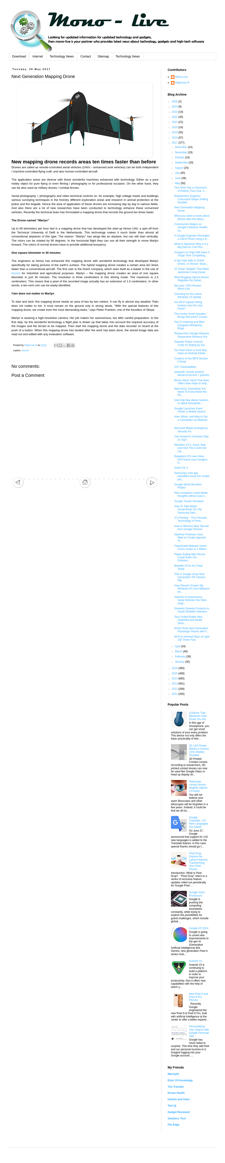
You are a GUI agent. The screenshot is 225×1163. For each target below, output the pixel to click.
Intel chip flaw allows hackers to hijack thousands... (191, 402)
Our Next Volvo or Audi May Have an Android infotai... (190, 352)
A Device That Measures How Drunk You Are (198, 716)
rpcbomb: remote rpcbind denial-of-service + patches (191, 373)
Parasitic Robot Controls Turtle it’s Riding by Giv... (190, 343)
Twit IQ (172, 1105)
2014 (175, 678)
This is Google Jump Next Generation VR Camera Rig (189, 577)
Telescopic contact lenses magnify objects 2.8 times (198, 786)
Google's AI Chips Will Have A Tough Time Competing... (191, 254)
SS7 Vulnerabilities (185, 366)
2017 (175, 142)
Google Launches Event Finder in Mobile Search (190, 410)
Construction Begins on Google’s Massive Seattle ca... (190, 227)
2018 (175, 137)
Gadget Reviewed (179, 1112)
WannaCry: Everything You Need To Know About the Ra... (190, 392)
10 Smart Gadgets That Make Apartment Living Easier (191, 270)
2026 (175, 101)
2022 (175, 116)
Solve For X (181, 467)
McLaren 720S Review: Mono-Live (188, 287)
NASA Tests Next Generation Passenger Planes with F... (191, 630)
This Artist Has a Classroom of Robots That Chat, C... (190, 189)
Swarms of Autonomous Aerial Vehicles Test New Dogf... (190, 600)
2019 (175, 132)
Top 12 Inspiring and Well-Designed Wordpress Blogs (189, 325)
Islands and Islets (179, 1099)
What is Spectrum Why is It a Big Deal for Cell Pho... (191, 245)
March (179, 651)
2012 (175, 688)
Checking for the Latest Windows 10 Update (187, 295)
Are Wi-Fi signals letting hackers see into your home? (188, 305)
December (181, 147)
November (181, 152)
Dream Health (176, 1093)
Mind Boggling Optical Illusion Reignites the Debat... (191, 279)
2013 (175, 683)
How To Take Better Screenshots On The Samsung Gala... (188, 509)
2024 (175, 106)
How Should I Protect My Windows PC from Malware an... (192, 589)
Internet (37, 56)
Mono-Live (181, 76)
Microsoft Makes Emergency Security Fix (191, 430)
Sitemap (103, 56)
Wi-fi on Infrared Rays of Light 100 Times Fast (191, 638)
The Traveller (176, 1086)
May (178, 183)
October (180, 157)
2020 (175, 127)
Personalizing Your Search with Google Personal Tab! (199, 1031)
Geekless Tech (177, 1118)
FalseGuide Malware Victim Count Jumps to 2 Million (190, 547)
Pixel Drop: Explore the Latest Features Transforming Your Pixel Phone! (198, 861)
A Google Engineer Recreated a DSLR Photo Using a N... (191, 237)
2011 (175, 693)
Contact (85, 56)
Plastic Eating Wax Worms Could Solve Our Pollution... (189, 557)
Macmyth (173, 1074)
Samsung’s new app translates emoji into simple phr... (192, 476)
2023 (175, 111)
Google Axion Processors (197, 894)
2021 (175, 122)
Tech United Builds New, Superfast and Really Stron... (188, 620)
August (179, 167)
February (180, 656)
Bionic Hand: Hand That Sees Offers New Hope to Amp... (191, 382)
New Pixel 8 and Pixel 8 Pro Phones (198, 997)
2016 (175, 668)
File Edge (173, 1124)
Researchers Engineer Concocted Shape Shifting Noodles (191, 199)
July (177, 172)
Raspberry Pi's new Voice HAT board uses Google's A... (191, 459)
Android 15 (195, 961)
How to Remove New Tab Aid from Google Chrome (191, 528)
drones (15, 273)
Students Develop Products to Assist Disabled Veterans (191, 610)
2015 (175, 673)
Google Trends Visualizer (189, 501)
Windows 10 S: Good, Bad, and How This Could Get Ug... (190, 448)
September (182, 162)
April (178, 646)
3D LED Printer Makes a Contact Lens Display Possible (199, 750)
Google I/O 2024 (198, 928)
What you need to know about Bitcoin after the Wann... (191, 217)
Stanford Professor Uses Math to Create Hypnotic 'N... (190, 537)
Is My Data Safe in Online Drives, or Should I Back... (191, 262)
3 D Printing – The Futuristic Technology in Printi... (190, 519)
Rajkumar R (182, 82)
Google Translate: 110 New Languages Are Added (198, 822)
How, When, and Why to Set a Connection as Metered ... (190, 420)
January (180, 661)
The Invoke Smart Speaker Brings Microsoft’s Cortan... (191, 315)
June (178, 178)
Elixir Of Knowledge (180, 1080)
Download (19, 56)
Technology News (62, 56)
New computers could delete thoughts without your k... (191, 494)
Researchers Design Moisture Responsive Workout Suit (191, 335)
